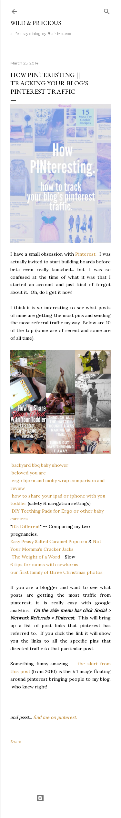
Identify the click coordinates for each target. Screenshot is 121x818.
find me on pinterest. (55, 717)
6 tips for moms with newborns (44, 564)
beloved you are (29, 473)
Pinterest (85, 254)
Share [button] (15, 741)
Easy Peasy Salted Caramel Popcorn (48, 541)
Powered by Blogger (60, 798)
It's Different (26, 526)
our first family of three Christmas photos (56, 572)
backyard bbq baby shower (40, 465)
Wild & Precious (35, 23)
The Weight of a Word (35, 557)
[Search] (107, 10)
